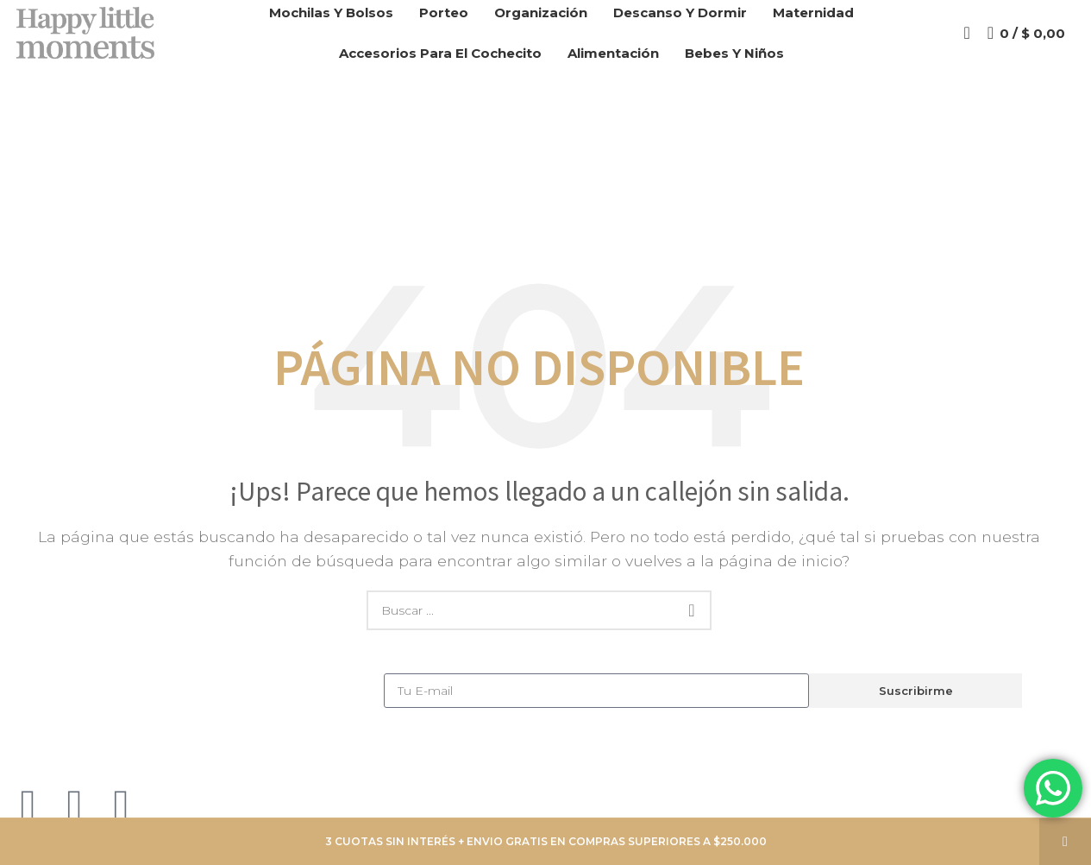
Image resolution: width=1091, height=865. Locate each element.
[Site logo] (88, 37)
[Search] (966, 39)
